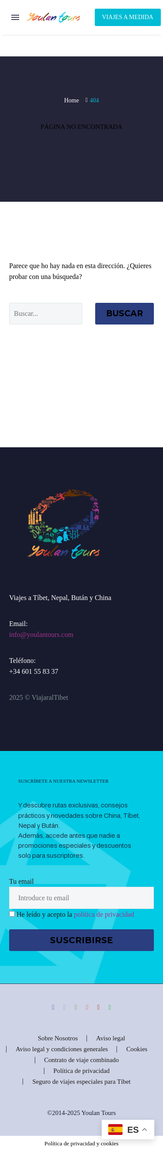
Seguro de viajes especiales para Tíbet (81, 1082)
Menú (15, 17)
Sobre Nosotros (58, 1038)
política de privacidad (104, 914)
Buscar (124, 313)
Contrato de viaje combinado (81, 1060)
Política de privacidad (81, 1071)
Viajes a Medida (127, 17)
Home (71, 100)
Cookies (136, 1049)
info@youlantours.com (41, 634)
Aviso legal (110, 1038)
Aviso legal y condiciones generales (62, 1049)
